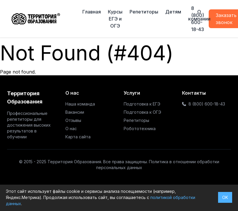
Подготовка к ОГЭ (142, 112)
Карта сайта (78, 136)
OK (225, 197)
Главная (91, 12)
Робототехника (140, 128)
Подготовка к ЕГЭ (142, 103)
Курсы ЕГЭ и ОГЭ (115, 19)
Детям (173, 12)
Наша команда (80, 103)
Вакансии (74, 112)
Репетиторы (144, 12)
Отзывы (73, 120)
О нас (71, 128)
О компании (199, 15)
